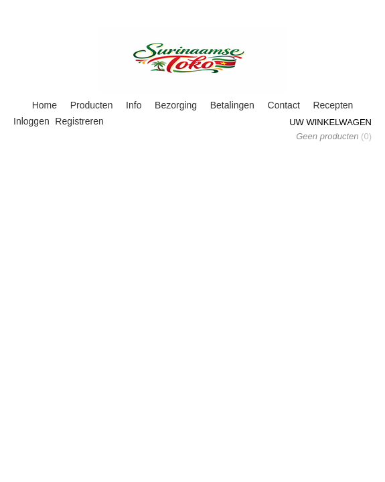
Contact (284, 105)
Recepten (333, 105)
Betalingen (232, 105)
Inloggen (31, 121)
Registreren (79, 121)
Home (44, 105)
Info (133, 105)
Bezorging (176, 105)
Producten (91, 105)
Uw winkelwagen (330, 122)
